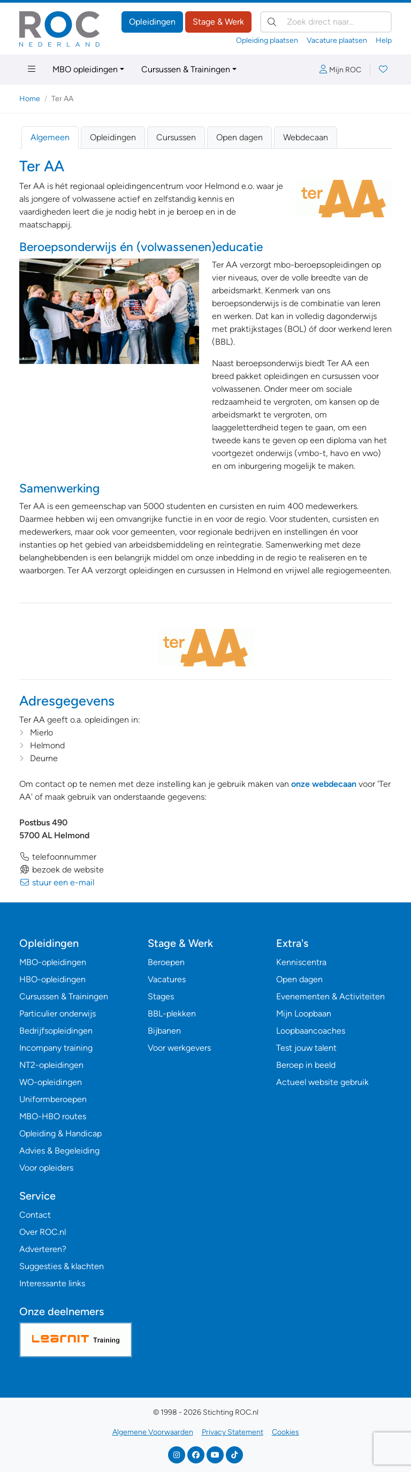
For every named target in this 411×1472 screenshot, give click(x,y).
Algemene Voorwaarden (152, 1432)
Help (384, 40)
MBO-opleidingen (52, 962)
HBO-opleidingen (52, 979)
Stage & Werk (218, 22)
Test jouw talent (306, 1048)
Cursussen (176, 137)
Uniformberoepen (53, 1099)
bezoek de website (61, 869)
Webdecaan (305, 137)
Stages (161, 996)
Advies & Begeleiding (59, 1150)
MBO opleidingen (85, 69)
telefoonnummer (57, 857)
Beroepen (166, 962)
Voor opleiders (46, 1168)
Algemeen (50, 137)
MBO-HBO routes (52, 1116)
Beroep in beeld (306, 1065)
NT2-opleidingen (51, 1065)
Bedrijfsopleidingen (56, 1031)
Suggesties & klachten (61, 1266)
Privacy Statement (232, 1432)
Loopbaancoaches (310, 1031)
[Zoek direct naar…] (326, 22)
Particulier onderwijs (57, 1013)
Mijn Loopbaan (303, 1013)
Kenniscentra (301, 962)
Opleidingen (152, 22)
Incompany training (56, 1048)
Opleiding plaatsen (267, 40)
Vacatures (167, 979)
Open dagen (239, 137)
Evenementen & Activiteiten (330, 996)
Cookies (285, 1432)
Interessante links (52, 1283)
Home (29, 98)
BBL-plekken (172, 1013)
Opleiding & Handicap (60, 1133)
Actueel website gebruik (322, 1082)
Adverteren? (42, 1249)
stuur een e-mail (56, 882)
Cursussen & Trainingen (185, 69)
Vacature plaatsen (337, 40)
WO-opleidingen (50, 1082)
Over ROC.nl (42, 1232)
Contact (35, 1215)
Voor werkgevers (179, 1048)
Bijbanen (164, 1031)
